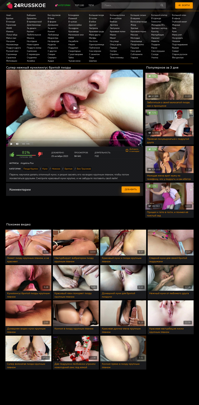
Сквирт (175, 51)
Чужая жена (74, 61)
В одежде (156, 18)
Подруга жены (34, 47)
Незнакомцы (12, 44)
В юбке (92, 21)
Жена (133, 25)
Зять (174, 28)
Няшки (71, 44)
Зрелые (134, 28)
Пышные (135, 47)
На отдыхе (32, 41)
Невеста (155, 41)
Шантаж (93, 61)
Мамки (113, 34)
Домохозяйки (75, 25)
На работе (73, 41)
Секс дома (136, 51)
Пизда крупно (137, 44)
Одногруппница (96, 44)
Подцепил (73, 47)
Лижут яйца (11, 34)
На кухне (10, 41)
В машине (135, 18)
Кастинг (30, 31)
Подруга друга (13, 47)
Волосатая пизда (139, 21)
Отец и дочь (115, 44)
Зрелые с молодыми (161, 28)
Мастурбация (157, 34)
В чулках (72, 21)
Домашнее (53, 25)
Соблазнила (136, 54)
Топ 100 (79, 5)
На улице (114, 41)
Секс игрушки (158, 51)
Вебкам (113, 21)
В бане (51, 18)
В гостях (93, 18)
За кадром (73, 28)
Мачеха (30, 38)
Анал (8, 15)
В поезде (10, 21)
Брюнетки (31, 18)
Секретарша (74, 51)
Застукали (115, 28)
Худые (51, 61)
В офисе (176, 18)
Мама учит (177, 34)
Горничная (11, 25)
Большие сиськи (138, 15)
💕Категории (62, 5)
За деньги (31, 28)
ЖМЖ (9, 28)
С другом (52, 51)
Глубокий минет (179, 21)
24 (30, 5)
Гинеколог (156, 21)
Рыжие (175, 47)
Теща (91, 57)
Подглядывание (180, 44)
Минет (113, 38)
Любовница (53, 34)
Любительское (34, 34)
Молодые (135, 38)
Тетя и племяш (117, 57)
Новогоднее (33, 44)
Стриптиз (114, 54)
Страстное (11, 57)
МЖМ (71, 38)
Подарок (155, 44)
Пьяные (113, 47)
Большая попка (117, 15)
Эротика (114, 25)
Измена (9, 31)
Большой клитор (159, 15)
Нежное (176, 41)
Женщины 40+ (158, 25)
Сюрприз (52, 57)
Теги (91, 5)
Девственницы (34, 25)
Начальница (136, 41)
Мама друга (94, 34)
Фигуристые (178, 57)
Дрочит (92, 25)
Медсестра (53, 38)
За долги (52, 28)
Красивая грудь (96, 31)
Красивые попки (117, 31)
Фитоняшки (11, 61)
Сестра (113, 51)
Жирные (176, 25)
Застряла (93, 28)
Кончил (51, 31)
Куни (174, 31)
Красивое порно (138, 31)
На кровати (177, 38)
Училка (154, 57)
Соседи (154, 54)
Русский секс (12, 51)
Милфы (92, 38)
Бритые (9, 18)
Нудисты (52, 44)
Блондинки (73, 15)
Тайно (71, 57)
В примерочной (34, 21)
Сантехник (32, 51)
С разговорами (75, 54)
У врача (134, 57)
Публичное (94, 47)
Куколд (154, 31)
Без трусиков (54, 15)
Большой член (179, 15)
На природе (53, 41)
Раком (154, 47)
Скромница (11, 54)
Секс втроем (95, 51)
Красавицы (73, 31)
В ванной (72, 18)
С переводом (33, 54)
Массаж (134, 34)
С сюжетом (94, 54)
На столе (93, 41)
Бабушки (31, 15)
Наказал (155, 38)
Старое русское (179, 54)
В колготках (116, 18)
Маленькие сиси (76, 34)
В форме (52, 21)
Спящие (51, 54)
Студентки (32, 57)
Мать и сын (11, 38)
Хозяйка (31, 61)
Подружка (53, 47)
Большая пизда (96, 15)
